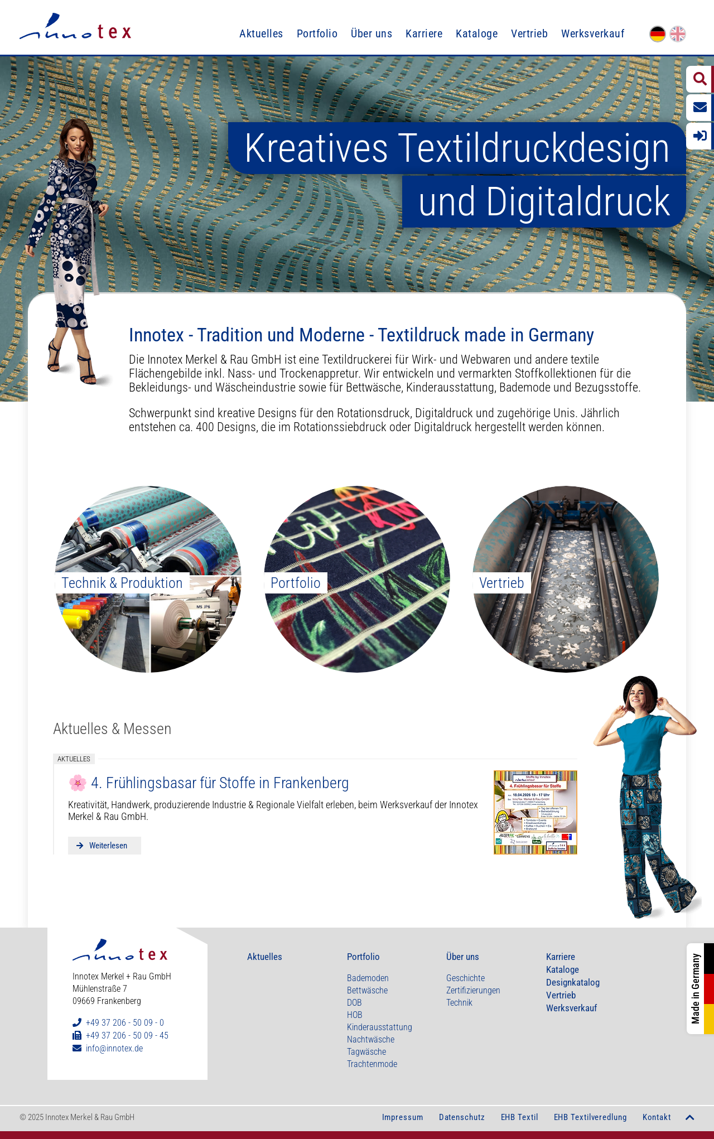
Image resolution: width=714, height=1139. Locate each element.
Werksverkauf (592, 33)
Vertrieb (529, 33)
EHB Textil (519, 1117)
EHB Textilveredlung (590, 1117)
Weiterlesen (107, 846)
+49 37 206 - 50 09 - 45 (127, 1035)
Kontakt (657, 1117)
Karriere (424, 33)
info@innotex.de (114, 1048)
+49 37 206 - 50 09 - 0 (125, 1022)
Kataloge (477, 33)
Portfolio (317, 33)
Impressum (402, 1117)
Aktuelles (261, 33)
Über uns (371, 33)
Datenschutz (462, 1117)
